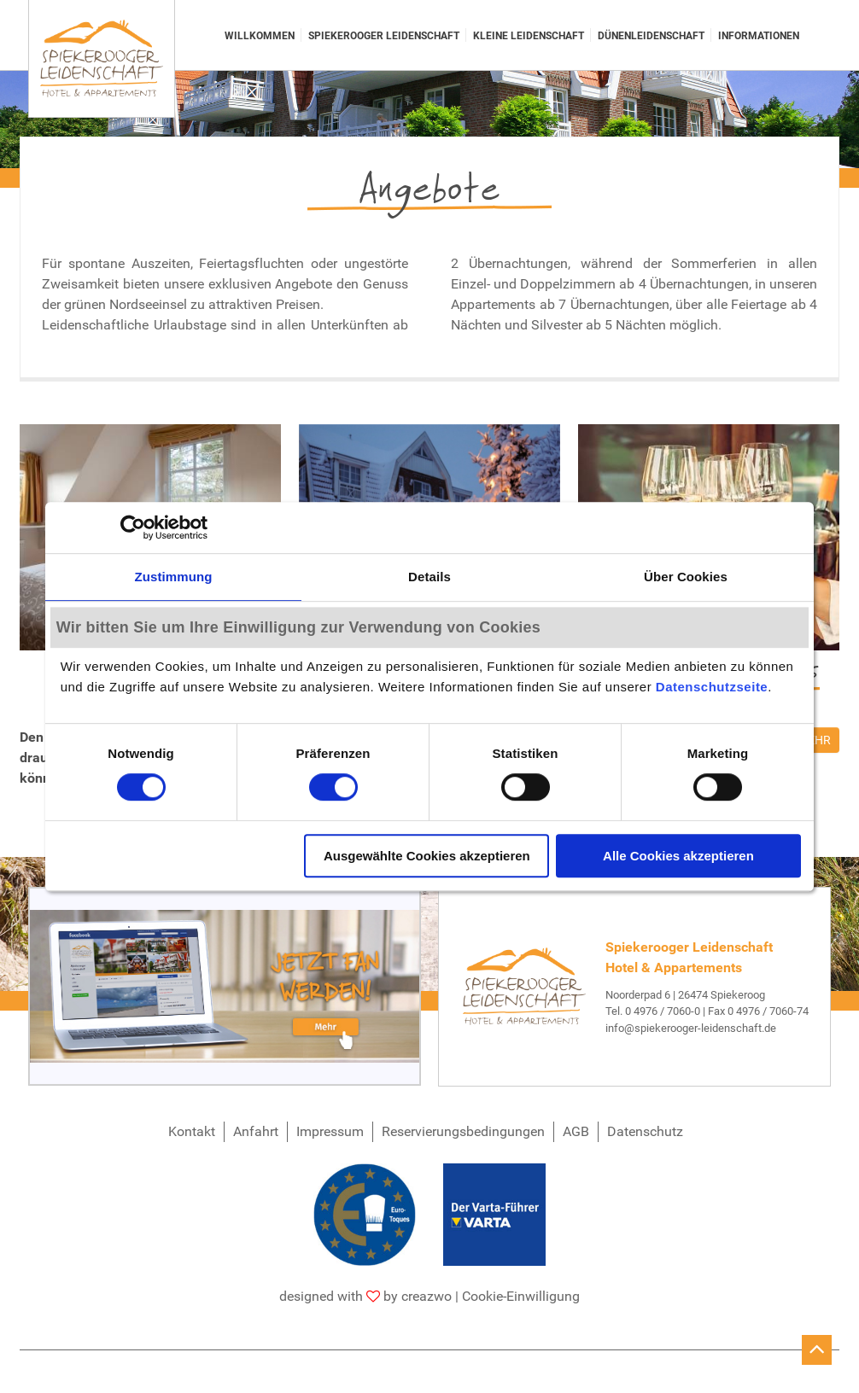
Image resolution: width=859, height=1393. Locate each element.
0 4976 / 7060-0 (662, 1011)
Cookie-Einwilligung (521, 1296)
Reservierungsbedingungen (463, 1131)
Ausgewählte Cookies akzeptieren (427, 855)
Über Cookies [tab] (686, 576)
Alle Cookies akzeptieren (678, 855)
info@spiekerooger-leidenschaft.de (690, 1028)
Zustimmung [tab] (174, 576)
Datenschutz (645, 1131)
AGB (576, 1131)
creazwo (426, 1296)
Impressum (330, 1131)
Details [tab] (429, 576)
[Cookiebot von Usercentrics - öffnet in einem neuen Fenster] (132, 527)
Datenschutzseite (712, 687)
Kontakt (191, 1131)
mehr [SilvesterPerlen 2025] (814, 740)
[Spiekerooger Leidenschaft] (101, 59)
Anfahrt (255, 1131)
